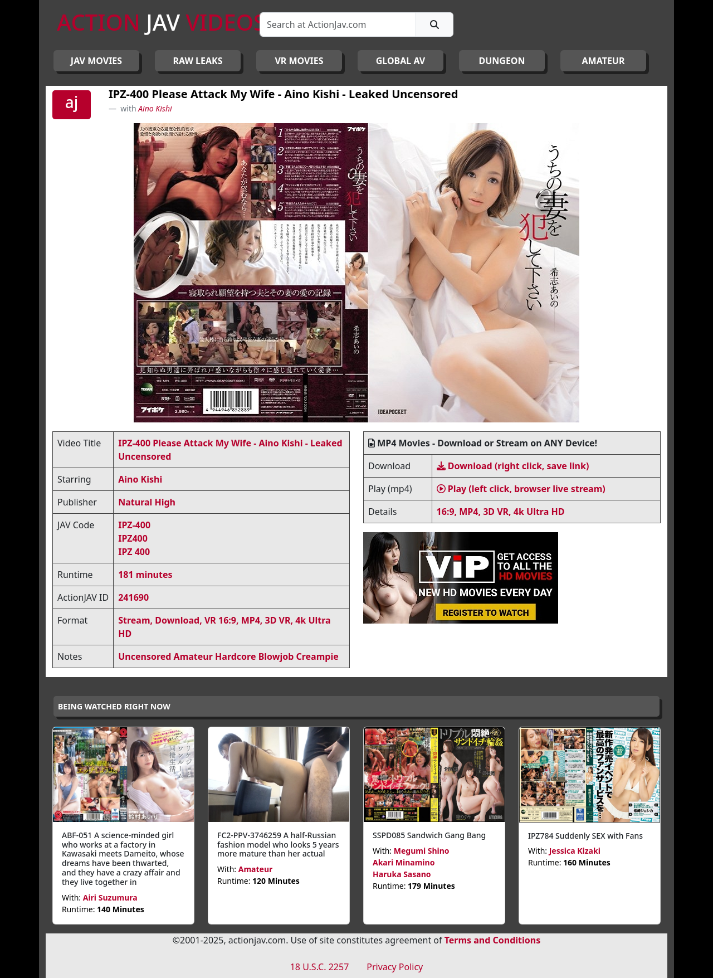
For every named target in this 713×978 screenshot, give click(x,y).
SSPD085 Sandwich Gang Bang (429, 835)
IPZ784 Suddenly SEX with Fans (585, 835)
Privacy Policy (395, 967)
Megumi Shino (422, 850)
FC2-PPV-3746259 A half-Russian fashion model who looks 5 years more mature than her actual (278, 844)
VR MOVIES (299, 61)
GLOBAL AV (401, 61)
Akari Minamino (403, 862)
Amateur (255, 869)
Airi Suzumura (110, 897)
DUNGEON (501, 61)
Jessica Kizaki (574, 850)
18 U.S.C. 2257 (319, 967)
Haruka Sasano (402, 874)
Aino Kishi (155, 108)
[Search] (338, 24)
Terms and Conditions (493, 940)
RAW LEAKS (198, 61)
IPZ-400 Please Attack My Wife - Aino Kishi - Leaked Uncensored (283, 93)
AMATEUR (603, 61)
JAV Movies (96, 61)
